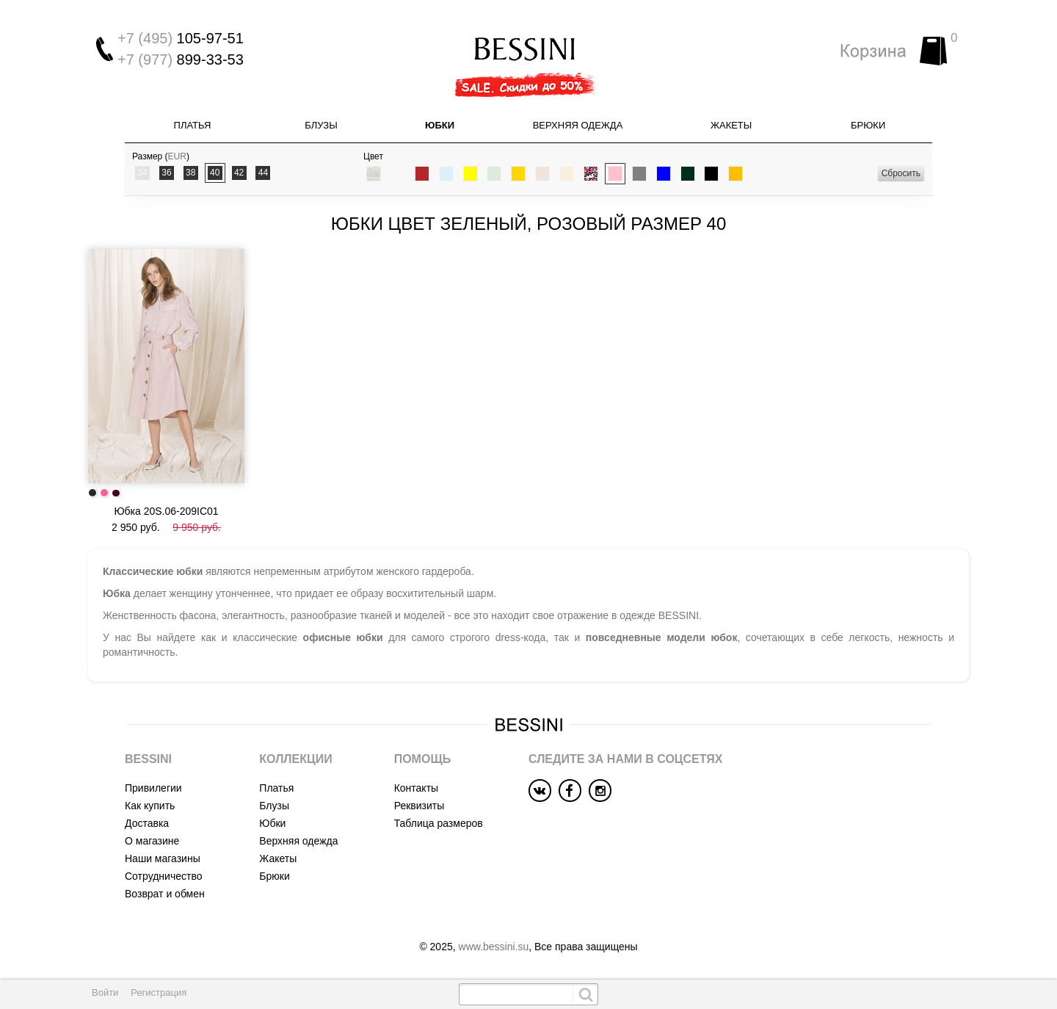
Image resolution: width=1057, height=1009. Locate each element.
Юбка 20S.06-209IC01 (166, 511)
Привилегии (153, 788)
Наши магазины (162, 858)
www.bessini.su (494, 946)
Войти (105, 992)
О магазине (152, 841)
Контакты (416, 788)
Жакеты (731, 125)
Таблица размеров (438, 823)
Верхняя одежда (578, 125)
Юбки (439, 125)
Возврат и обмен (165, 894)
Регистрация (158, 992)
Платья (192, 125)
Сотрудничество (163, 876)
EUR (177, 156)
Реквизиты (419, 805)
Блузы (321, 125)
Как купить (150, 805)
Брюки (868, 125)
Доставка (147, 823)
